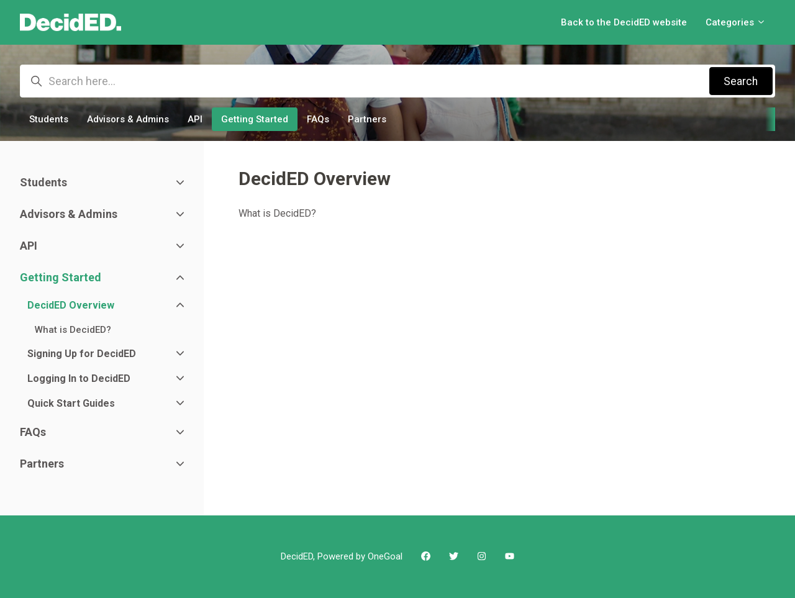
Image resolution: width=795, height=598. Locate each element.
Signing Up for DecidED (81, 354)
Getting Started (254, 119)
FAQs (318, 119)
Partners (367, 119)
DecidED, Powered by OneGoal (341, 556)
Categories (736, 22)
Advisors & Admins (128, 119)
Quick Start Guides (71, 403)
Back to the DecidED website (624, 22)
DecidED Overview (70, 305)
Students (48, 119)
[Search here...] (397, 81)
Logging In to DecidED (78, 378)
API (195, 119)
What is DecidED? (277, 213)
